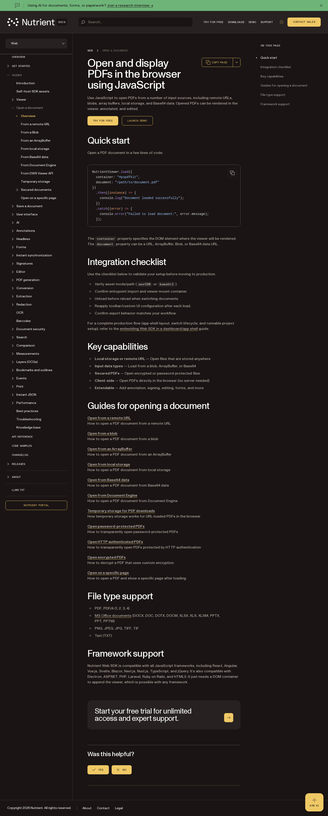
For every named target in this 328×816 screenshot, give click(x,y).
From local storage (35, 149)
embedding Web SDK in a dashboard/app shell (159, 328)
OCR (19, 313)
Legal (119, 808)
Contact (103, 808)
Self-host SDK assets (32, 91)
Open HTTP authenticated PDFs (115, 541)
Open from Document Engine (112, 495)
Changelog (20, 455)
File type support (273, 95)
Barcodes (23, 321)
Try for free (103, 120)
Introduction (25, 83)
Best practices (27, 411)
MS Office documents (113, 615)
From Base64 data (34, 157)
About (87, 808)
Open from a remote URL (109, 418)
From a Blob (30, 132)
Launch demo (137, 120)
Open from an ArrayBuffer (109, 448)
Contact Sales (304, 21)
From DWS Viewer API (37, 173)
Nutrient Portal (36, 505)
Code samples (22, 445)
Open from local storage (108, 464)
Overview (18, 57)
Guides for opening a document (284, 85)
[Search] (135, 22)
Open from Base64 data (108, 479)
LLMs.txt (18, 490)
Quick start (269, 58)
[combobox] (237, 62)
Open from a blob (102, 433)
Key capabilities (272, 76)
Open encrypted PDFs (106, 557)
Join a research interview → (130, 5)
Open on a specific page (38, 198)
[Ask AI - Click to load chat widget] (314, 802)
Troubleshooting (28, 419)
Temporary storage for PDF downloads (121, 510)
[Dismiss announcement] (321, 5)
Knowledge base (28, 427)
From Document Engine (38, 165)
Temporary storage (35, 181)
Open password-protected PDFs (116, 526)
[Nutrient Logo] (37, 22)
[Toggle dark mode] (281, 22)
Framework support (275, 104)
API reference (22, 436)
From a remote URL (35, 124)
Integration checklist (276, 67)
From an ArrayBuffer (36, 140)
